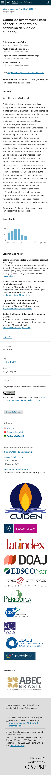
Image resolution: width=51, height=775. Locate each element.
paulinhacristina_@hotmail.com (17, 295)
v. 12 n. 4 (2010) (27, 9)
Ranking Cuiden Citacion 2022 (17, 469)
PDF (8, 336)
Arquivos (14, 9)
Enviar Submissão (13, 412)
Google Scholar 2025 (13, 457)
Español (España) (15, 432)
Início (5, 9)
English (10, 428)
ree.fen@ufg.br (17, 745)
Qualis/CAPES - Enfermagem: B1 (18, 452)
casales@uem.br (10, 276)
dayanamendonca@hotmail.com (17, 308)
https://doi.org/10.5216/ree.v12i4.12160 (25, 72)
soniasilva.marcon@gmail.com (16, 327)
